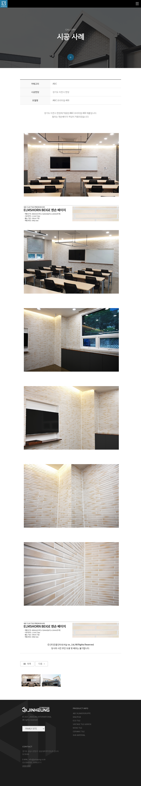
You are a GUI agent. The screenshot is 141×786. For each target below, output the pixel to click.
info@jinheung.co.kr (37, 759)
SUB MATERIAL (79, 735)
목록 (27, 688)
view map (26, 766)
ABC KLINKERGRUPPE (82, 713)
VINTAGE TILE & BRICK (82, 724)
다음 (41, 688)
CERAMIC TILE (79, 732)
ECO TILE (76, 721)
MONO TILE (77, 728)
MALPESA (77, 717)
